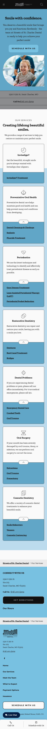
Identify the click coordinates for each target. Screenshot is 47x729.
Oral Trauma (13, 418)
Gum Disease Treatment (18, 287)
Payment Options (11, 690)
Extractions (12, 468)
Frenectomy (12, 478)
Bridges (10, 358)
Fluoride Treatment (16, 238)
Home (5, 665)
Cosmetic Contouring (17, 535)
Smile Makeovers (15, 524)
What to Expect (10, 684)
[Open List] (23, 222)
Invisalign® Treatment (17, 177)
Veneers (10, 530)
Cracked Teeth (13, 413)
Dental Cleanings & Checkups (20, 227)
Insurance (7, 696)
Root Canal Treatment (17, 353)
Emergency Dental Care (18, 408)
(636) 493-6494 (27, 101)
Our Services (8, 672)
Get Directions (23, 600)
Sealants (11, 232)
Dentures (11, 347)
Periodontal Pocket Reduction (20, 301)
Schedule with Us (23, 48)
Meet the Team (9, 678)
